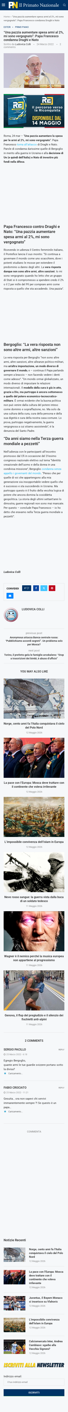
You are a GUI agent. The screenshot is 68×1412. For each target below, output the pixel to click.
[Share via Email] (10, 596)
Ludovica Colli (23, 44)
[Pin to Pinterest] (52, 588)
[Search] (64, 5)
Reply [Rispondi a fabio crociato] (61, 1088)
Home (7, 16)
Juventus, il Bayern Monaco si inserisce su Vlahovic (45, 1299)
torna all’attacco (27, 144)
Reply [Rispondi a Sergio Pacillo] (61, 1050)
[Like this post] (27, 588)
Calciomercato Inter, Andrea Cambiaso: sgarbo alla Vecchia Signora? (46, 1345)
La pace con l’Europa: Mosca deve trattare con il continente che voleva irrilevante (46, 1277)
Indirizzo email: (34, 1380)
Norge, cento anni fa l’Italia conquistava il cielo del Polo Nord (46, 1253)
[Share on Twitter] (43, 588)
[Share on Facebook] (36, 588)
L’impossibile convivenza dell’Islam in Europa (34, 842)
